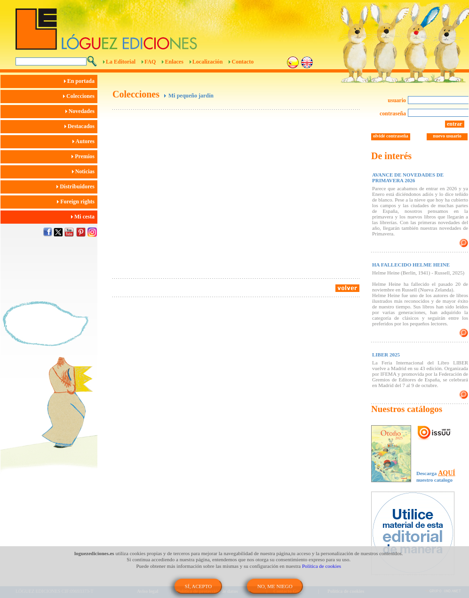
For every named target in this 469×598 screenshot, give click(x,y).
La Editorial (120, 61)
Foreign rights (77, 201)
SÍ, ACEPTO (198, 586)
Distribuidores (76, 186)
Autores (84, 141)
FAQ (150, 61)
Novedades (81, 111)
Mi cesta (84, 216)
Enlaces (174, 61)
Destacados (80, 126)
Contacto (242, 61)
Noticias (84, 171)
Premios (84, 156)
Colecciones (80, 96)
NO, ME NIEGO (275, 586)
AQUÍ (446, 473)
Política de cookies (321, 566)
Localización (207, 61)
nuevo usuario (447, 135)
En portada (80, 81)
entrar (454, 124)
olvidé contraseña (390, 135)
